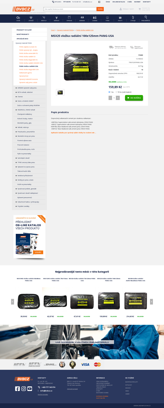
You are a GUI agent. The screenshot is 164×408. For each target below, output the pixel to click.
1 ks (111, 92)
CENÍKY (127, 394)
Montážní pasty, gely (24, 123)
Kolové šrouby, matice (25, 119)
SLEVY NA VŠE (100, 398)
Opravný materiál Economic (28, 79)
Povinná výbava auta (24, 140)
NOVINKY (137, 2)
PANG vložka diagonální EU (28, 60)
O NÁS (129, 2)
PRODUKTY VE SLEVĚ (24, 30)
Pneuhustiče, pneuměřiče (26, 132)
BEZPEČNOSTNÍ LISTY (131, 382)
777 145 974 (66, 2)
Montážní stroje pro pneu (26, 136)
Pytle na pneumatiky (24, 154)
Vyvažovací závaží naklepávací (28, 193)
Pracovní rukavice (23, 145)
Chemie (20, 97)
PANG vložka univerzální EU (28, 53)
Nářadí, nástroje (23, 127)
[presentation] (12, 302)
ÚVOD (108, 2)
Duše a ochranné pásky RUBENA (28, 105)
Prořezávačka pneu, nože (26, 149)
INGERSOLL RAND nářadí (26, 110)
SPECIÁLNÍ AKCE (22, 39)
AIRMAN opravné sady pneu (27, 88)
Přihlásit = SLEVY (128, 9)
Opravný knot (23, 76)
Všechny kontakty (43, 394)
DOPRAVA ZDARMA (102, 396)
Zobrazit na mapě (72, 389)
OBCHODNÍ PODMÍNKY (103, 383)
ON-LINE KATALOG (118, 2)
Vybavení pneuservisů (24, 197)
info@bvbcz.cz (87, 2)
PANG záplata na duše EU (28, 47)
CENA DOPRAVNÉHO (102, 381)
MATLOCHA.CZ (146, 406)
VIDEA (127, 391)
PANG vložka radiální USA (28, 66)
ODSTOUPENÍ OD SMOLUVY (104, 385)
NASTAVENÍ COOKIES (102, 393)
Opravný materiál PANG (24, 43)
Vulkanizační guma (25, 73)
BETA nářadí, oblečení (25, 92)
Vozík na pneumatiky (24, 184)
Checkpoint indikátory (24, 114)
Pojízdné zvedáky (23, 206)
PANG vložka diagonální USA (29, 69)
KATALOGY (128, 385)
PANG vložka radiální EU (27, 57)
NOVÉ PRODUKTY (23, 34)
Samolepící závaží (23, 158)
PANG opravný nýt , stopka (28, 50)
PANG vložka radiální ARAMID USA (31, 63)
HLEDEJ (100, 9)
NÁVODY (128, 388)
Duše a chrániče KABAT (26, 101)
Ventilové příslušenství (25, 176)
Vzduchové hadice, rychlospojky (28, 202)
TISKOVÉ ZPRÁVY (101, 387)
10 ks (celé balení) (123, 92)
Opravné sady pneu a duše (28, 82)
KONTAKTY (147, 2)
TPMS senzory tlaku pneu (26, 162)
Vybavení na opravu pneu (26, 167)
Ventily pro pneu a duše (25, 180)
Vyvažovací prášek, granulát (27, 189)
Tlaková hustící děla (24, 171)
